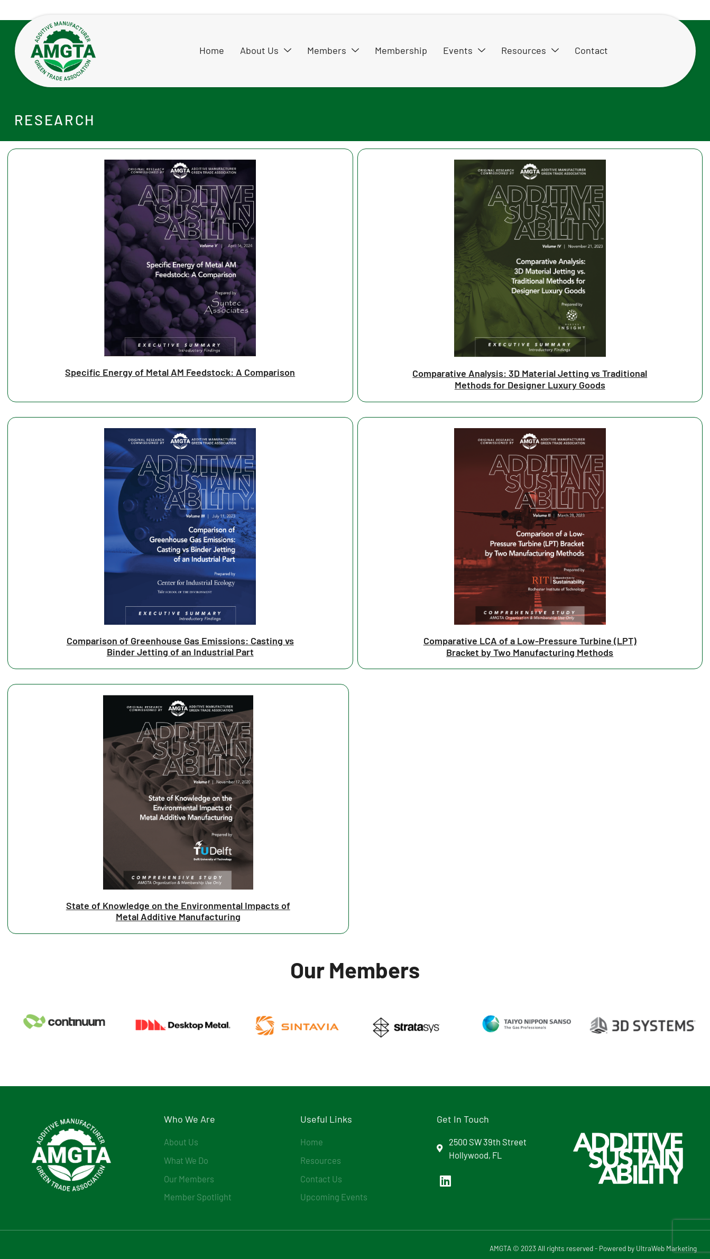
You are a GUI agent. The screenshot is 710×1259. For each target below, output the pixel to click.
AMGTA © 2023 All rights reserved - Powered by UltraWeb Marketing (593, 1248)
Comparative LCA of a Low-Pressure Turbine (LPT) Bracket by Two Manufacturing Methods (530, 646)
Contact (591, 50)
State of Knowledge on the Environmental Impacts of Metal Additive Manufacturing (178, 911)
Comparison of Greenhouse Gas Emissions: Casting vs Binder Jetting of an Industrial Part (180, 646)
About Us (265, 50)
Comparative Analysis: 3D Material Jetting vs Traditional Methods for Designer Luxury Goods (529, 379)
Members (333, 50)
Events (464, 50)
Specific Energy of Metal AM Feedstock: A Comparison (180, 372)
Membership (401, 50)
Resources (530, 50)
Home (211, 50)
